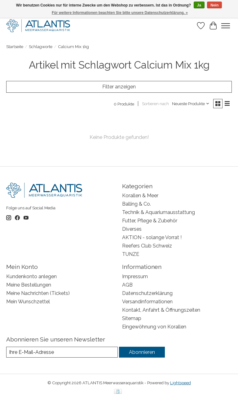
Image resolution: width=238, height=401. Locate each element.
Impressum (135, 276)
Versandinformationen (147, 302)
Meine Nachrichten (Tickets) (38, 293)
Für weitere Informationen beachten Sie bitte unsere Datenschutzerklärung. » (120, 13)
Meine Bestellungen (28, 285)
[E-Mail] (62, 352)
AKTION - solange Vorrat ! (152, 237)
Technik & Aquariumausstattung (158, 212)
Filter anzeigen (119, 87)
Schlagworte (40, 46)
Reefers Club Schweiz (147, 246)
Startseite (14, 46)
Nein (214, 5)
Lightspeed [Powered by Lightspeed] (180, 382)
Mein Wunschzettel (28, 302)
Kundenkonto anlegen (31, 276)
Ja (199, 5)
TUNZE (130, 254)
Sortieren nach (155, 103)
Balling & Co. (136, 204)
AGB (127, 285)
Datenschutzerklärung (147, 293)
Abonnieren (142, 352)
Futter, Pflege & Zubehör (149, 221)
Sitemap (131, 318)
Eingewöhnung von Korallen (154, 327)
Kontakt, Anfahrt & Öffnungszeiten (161, 310)
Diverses (132, 229)
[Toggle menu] (225, 26)
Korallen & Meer (140, 195)
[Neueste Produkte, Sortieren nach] (190, 103)
